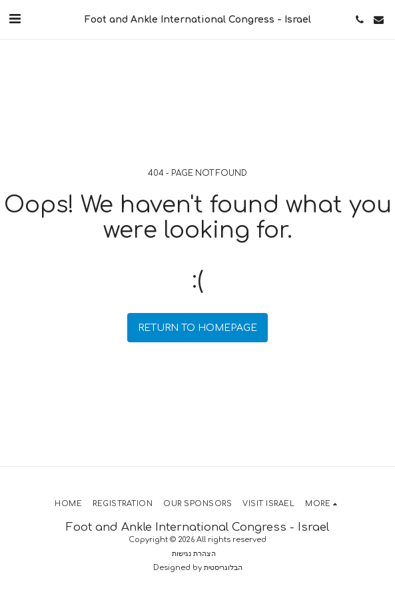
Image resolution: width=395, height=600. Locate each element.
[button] (14, 19)
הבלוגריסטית (223, 567)
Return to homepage (197, 328)
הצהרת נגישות (194, 553)
